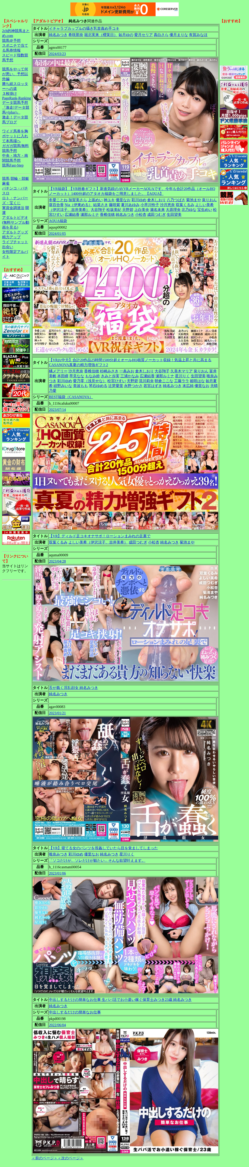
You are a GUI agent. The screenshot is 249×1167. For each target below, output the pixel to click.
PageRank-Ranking (16, 98)
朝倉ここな (164, 381)
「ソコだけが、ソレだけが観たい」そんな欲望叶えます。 (97, 860)
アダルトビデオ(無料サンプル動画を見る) (15, 222)
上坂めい (95, 200)
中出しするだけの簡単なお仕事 (75, 1012)
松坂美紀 (113, 210)
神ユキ (109, 200)
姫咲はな (197, 381)
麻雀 (6, 183)
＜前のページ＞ (44, 1158)
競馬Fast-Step (12, 165)
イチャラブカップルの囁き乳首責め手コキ (84, 28)
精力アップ (11, 237)
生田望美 (174, 214)
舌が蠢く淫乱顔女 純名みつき (73, 688)
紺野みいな (63, 386)
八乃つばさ (176, 200)
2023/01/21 (57, 713)
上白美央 (141, 210)
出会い (7, 247)
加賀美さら (77, 200)
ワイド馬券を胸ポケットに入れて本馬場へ (15, 136)
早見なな (76, 376)
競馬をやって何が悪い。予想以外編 (15, 74)
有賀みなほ (198, 35)
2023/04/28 (57, 561)
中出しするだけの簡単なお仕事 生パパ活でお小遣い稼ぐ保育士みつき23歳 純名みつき (120, 1000)
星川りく (182, 376)
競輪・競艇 (19, 178)
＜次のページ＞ (70, 1158)
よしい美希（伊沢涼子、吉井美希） (98, 542)
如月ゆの (125, 35)
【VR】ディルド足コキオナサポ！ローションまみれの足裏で (99, 536)
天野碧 (127, 210)
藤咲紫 (114, 205)
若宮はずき (153, 386)
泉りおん (209, 200)
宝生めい (204, 210)
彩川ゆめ (138, 200)
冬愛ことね (58, 200)
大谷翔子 (98, 210)
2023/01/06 (57, 873)
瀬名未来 (157, 210)
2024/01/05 (57, 234)
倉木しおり (156, 200)
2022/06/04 (57, 1025)
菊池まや (193, 200)
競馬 (6, 178)
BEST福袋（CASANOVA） (71, 397)
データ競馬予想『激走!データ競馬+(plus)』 (15, 107)
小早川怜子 (149, 205)
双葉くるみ (185, 205)
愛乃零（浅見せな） (89, 381)
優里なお (123, 200)
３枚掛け (9, 93)
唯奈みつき (58, 854)
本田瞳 (62, 376)
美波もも (80, 386)
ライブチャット (15, 242)
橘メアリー (58, 371)
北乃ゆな (189, 210)
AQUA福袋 (58, 221)
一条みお (126, 371)
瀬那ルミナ (89, 214)
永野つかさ (133, 386)
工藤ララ (181, 381)
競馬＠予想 (11, 41)
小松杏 (140, 214)
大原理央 (173, 210)
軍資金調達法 (13, 208)
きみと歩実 (110, 376)
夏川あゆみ (130, 205)
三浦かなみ (129, 376)
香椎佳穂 (107, 214)
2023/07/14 (57, 410)
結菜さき (100, 205)
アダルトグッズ (15, 232)
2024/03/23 (57, 54)
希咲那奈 (75, 35)
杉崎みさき (109, 371)
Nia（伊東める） (78, 205)
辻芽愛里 (115, 386)
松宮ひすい (116, 381)
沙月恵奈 (167, 205)
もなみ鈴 (92, 376)
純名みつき (58, 35)
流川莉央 (146, 381)
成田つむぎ (156, 214)
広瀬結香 (72, 214)
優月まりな (178, 35)
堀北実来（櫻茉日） (101, 35)
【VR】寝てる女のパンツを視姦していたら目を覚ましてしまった (103, 848)
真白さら (161, 35)
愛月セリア (143, 35)
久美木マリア (181, 371)
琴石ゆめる (98, 386)
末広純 (188, 386)
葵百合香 (56, 205)
